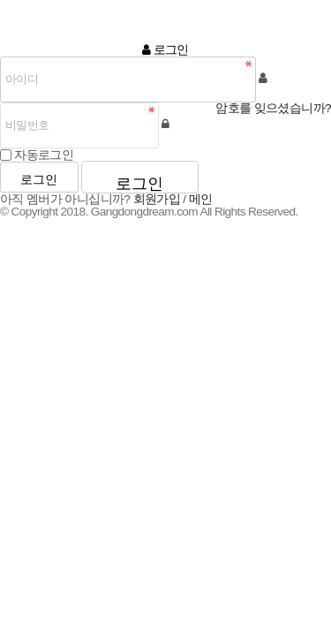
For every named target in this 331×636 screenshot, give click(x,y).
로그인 (38, 179)
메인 (201, 199)
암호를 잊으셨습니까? (273, 108)
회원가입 (157, 199)
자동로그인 (43, 154)
